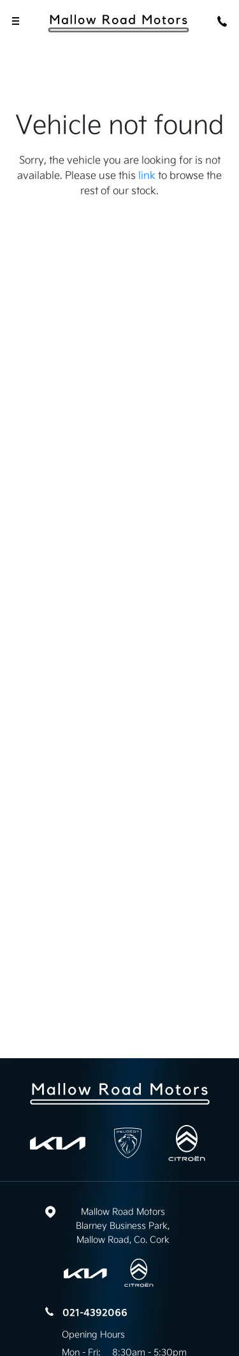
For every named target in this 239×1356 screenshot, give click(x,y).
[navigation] (15, 22)
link (147, 175)
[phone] (223, 22)
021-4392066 (94, 1313)
